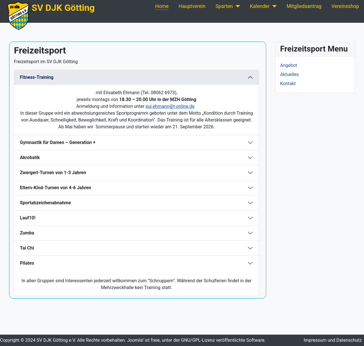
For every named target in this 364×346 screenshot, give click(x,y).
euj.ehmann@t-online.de (170, 106)
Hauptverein (192, 6)
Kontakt (288, 83)
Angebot (288, 65)
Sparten (224, 6)
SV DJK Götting (63, 7)
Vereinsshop (345, 6)
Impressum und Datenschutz (333, 340)
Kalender (260, 6)
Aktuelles (289, 74)
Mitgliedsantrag (304, 6)
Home (162, 6)
